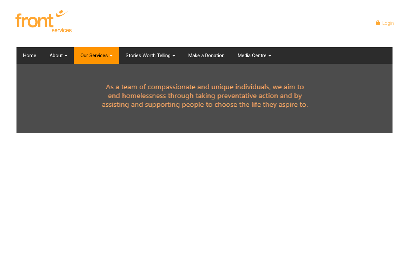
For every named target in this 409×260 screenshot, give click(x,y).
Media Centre (254, 55)
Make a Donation (206, 55)
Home (29, 55)
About (58, 55)
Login (386, 23)
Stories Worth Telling (150, 55)
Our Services (96, 55)
